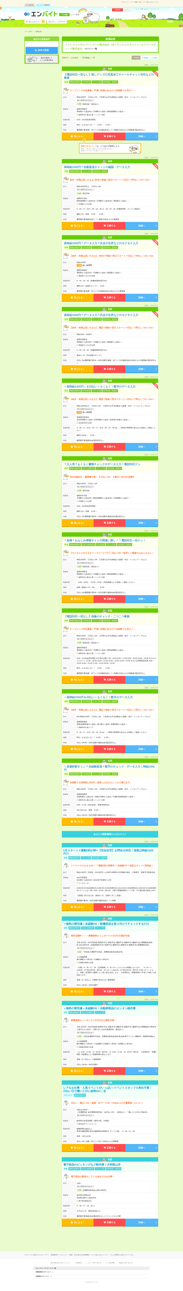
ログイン (128, 10)
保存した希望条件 (58, 22)
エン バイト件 (43, 5)
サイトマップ (155, 9)
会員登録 (117, 10)
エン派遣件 (30, 5)
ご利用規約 (78, 1263)
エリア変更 (75, 15)
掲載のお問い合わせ (126, 1263)
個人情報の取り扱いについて (60, 1263)
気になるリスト (37, 21)
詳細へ (141, 136)
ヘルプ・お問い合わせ (141, 9)
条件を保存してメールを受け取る (46, 59)
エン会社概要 (110, 1263)
